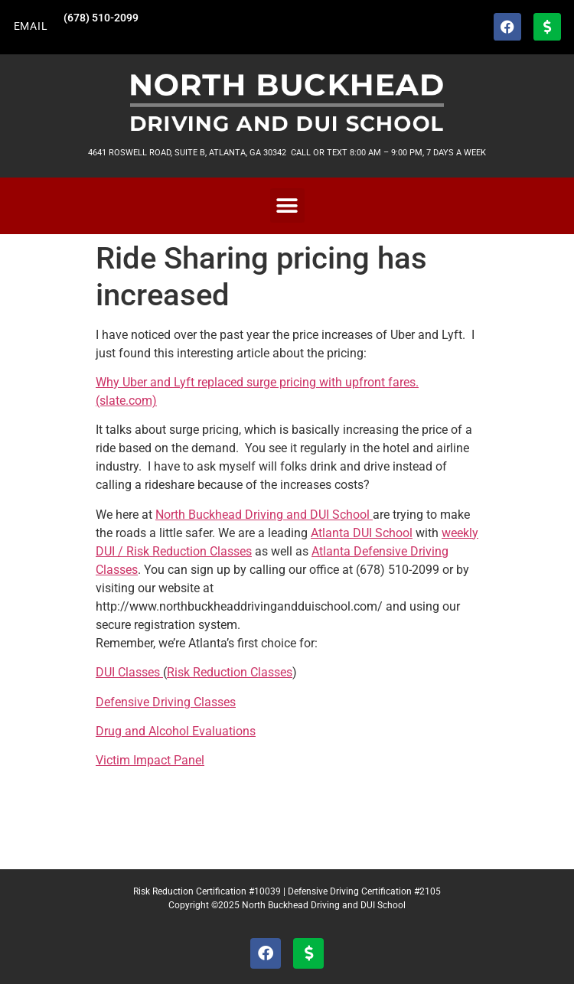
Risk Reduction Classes (229, 672)
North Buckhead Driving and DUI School (264, 514)
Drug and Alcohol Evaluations (176, 731)
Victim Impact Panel (150, 760)
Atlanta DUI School (362, 533)
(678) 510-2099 (101, 17)
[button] (287, 205)
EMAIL (31, 26)
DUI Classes (129, 672)
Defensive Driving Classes (166, 702)
